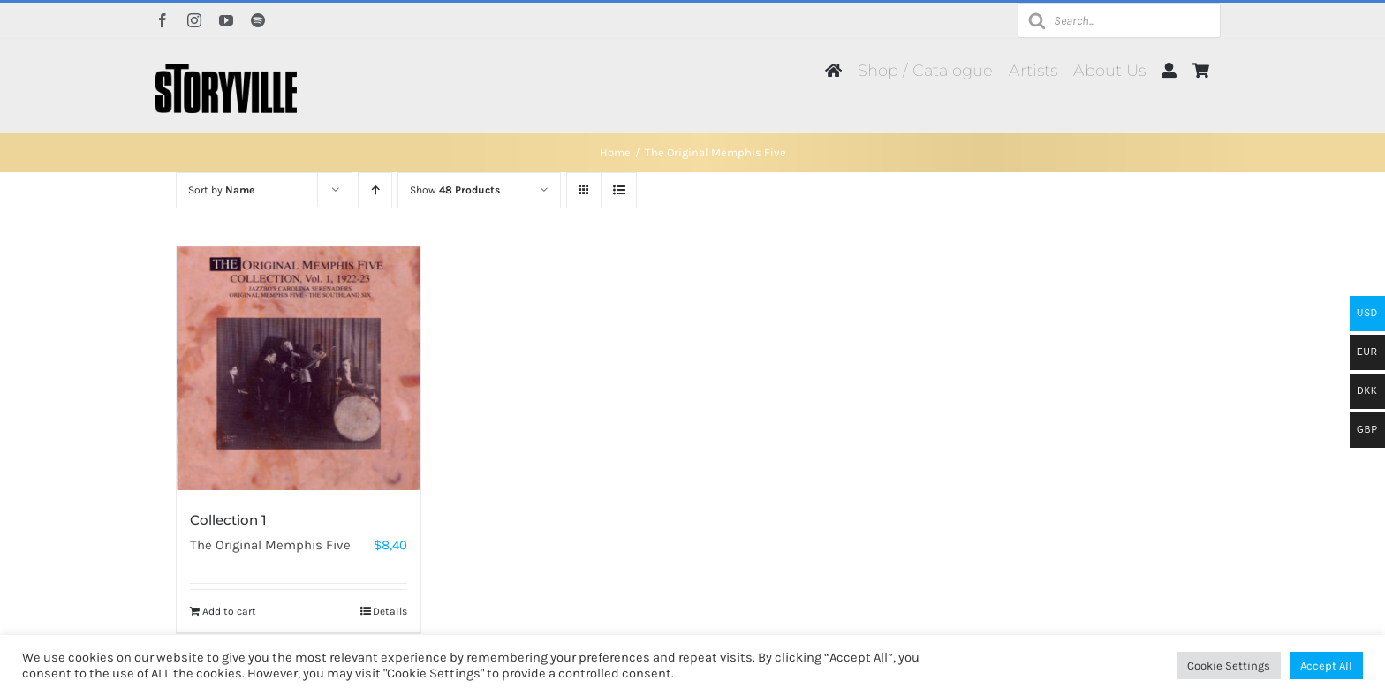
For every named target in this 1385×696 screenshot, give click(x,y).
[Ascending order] (375, 190)
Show (455, 190)
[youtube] (226, 20)
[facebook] (162, 20)
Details (390, 611)
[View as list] (619, 190)
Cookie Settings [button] (1228, 665)
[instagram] (194, 20)
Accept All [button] (1326, 665)
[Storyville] (226, 70)
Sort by (221, 190)
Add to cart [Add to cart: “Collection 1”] (229, 611)
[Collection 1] (298, 368)
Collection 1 (228, 519)
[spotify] (258, 20)
